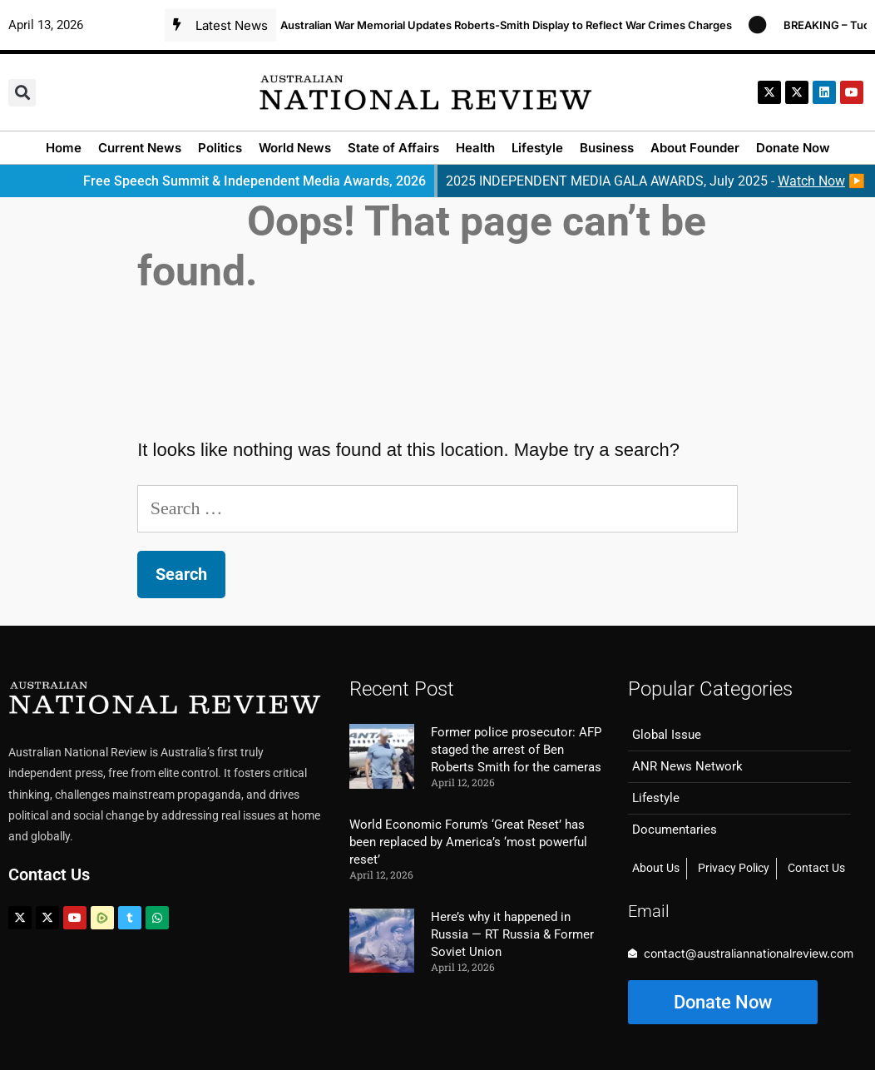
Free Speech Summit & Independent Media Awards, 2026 (254, 181)
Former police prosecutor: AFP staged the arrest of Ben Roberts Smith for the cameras (516, 750)
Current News (139, 148)
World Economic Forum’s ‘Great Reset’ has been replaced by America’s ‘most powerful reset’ (468, 842)
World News (295, 148)
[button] (22, 93)
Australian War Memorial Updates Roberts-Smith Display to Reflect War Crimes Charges (513, 25)
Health (475, 148)
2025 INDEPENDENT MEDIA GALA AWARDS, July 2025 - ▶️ (655, 181)
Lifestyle (537, 148)
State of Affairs (393, 148)
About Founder (694, 148)
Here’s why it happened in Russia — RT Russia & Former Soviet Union (512, 934)
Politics (220, 148)
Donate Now (793, 148)
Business (607, 148)
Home (64, 148)
